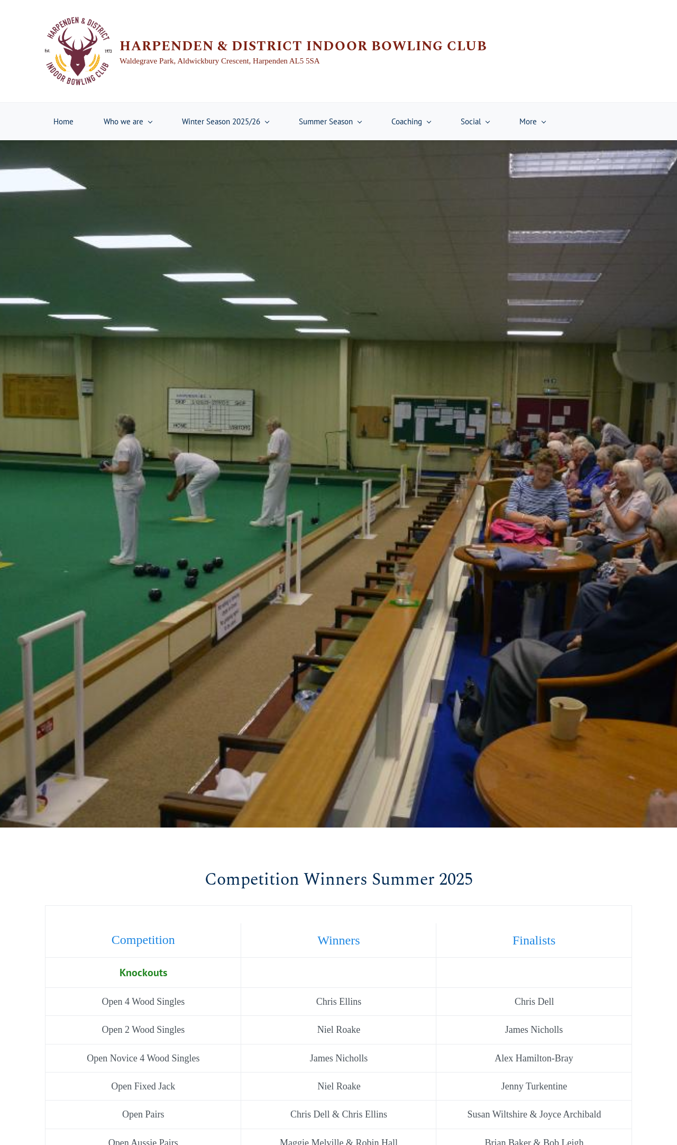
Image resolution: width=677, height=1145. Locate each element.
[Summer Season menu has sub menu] (330, 121)
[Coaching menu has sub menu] (411, 121)
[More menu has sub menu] (532, 121)
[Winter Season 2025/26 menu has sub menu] (225, 121)
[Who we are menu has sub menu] (127, 121)
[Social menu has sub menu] (475, 121)
